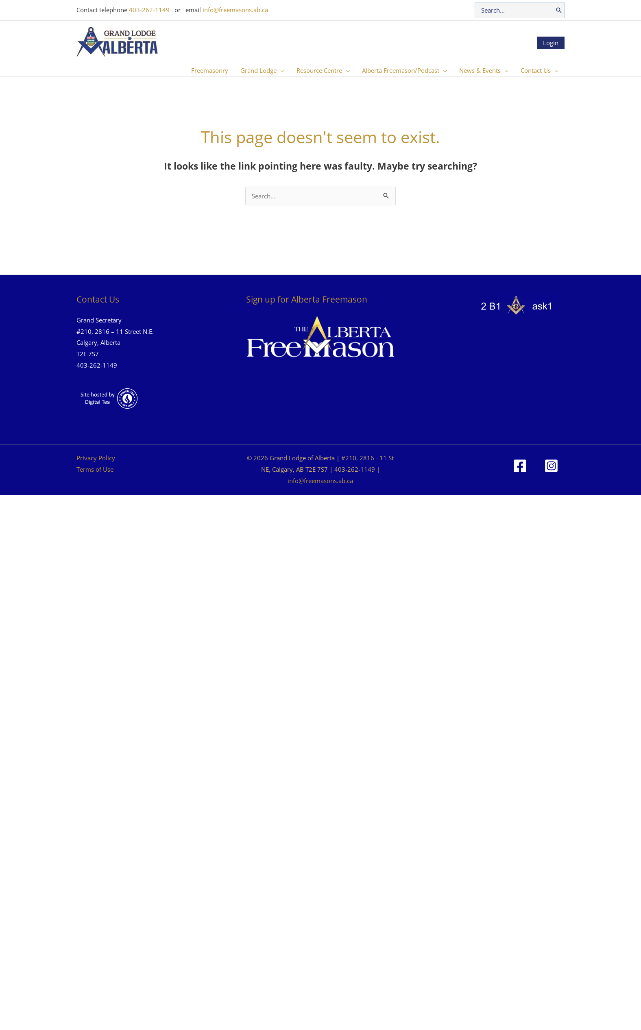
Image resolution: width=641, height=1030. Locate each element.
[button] (280, 70)
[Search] (559, 10)
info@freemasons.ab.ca (235, 10)
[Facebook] (520, 466)
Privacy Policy (95, 458)
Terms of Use (94, 469)
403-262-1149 (149, 10)
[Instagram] (551, 466)
